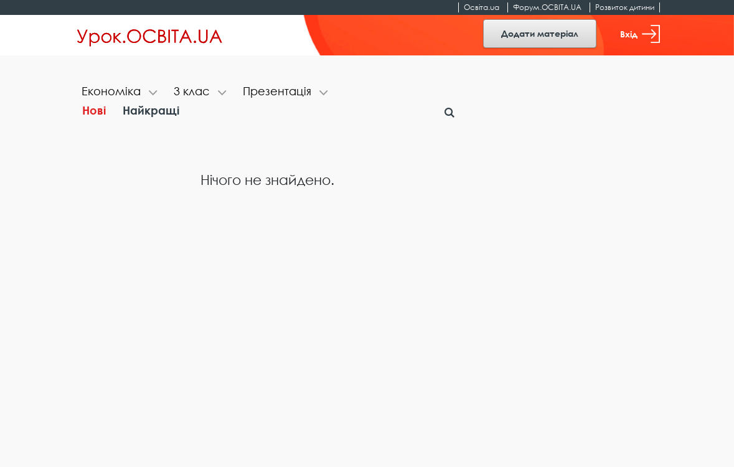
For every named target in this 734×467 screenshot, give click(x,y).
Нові (94, 110)
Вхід (640, 34)
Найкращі (151, 110)
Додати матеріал (539, 33)
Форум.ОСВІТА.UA (547, 7)
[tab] (120, 92)
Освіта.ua (481, 7)
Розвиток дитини (624, 7)
